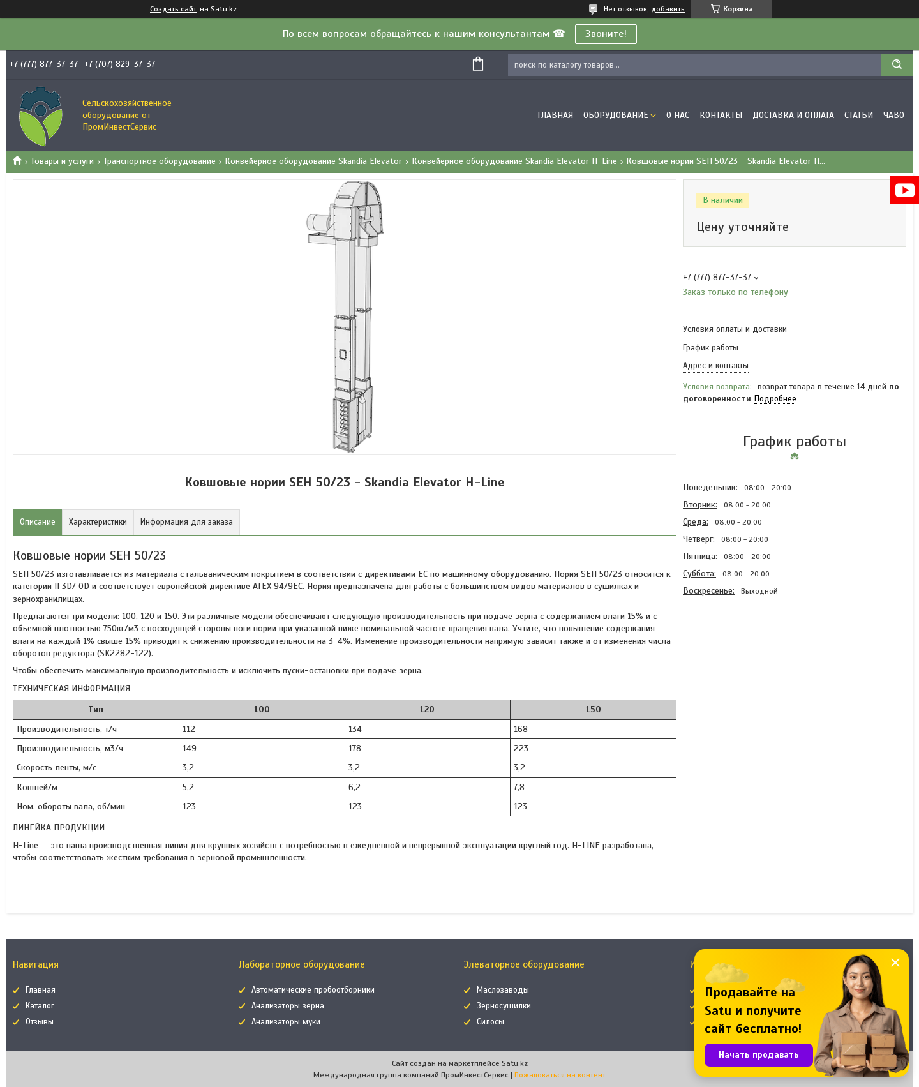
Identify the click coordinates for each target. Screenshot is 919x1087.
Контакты (720, 115)
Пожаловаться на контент (560, 1074)
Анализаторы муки (285, 1022)
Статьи (858, 115)
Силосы (490, 1022)
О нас (677, 115)
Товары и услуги (62, 161)
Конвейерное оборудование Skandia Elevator (313, 161)
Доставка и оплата (793, 115)
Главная (555, 115)
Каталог (40, 1006)
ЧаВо (893, 115)
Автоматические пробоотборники (313, 990)
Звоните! (606, 33)
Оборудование (615, 115)
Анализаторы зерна (287, 1006)
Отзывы (40, 1022)
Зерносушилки (504, 1006)
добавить (668, 8)
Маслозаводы (503, 990)
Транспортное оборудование (159, 161)
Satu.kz (515, 1063)
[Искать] (897, 65)
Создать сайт (173, 8)
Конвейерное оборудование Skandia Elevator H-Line (514, 161)
